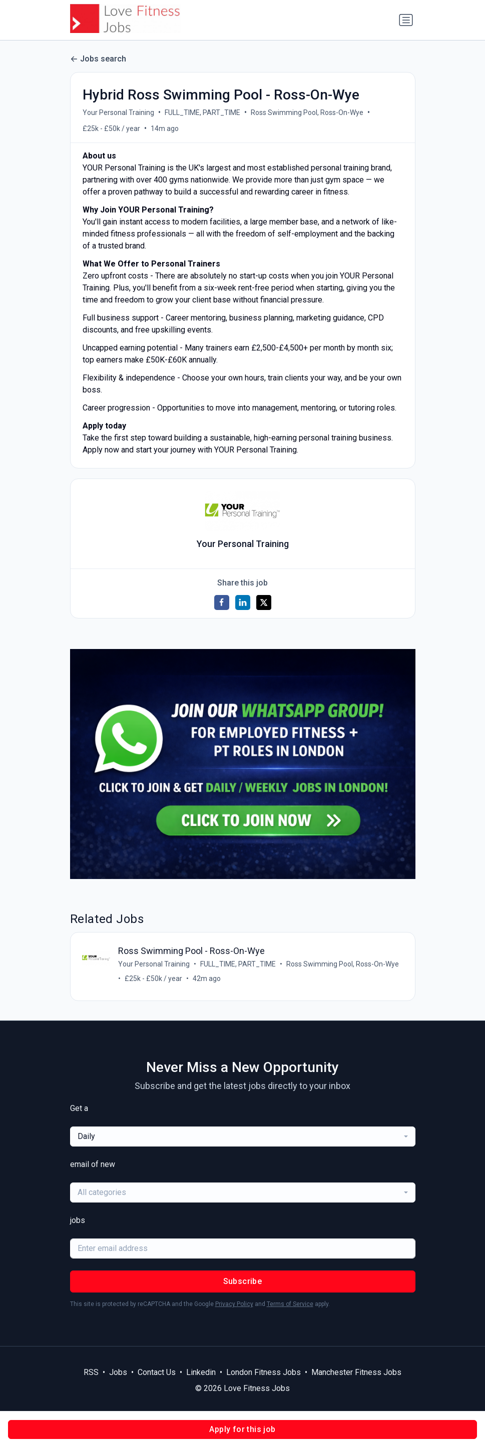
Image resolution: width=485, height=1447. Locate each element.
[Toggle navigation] (405, 20)
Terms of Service (290, 1305)
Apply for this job (242, 1429)
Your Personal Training (118, 112)
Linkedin (201, 1373)
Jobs (118, 1373)
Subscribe (242, 1282)
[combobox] (242, 1138)
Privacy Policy (234, 1305)
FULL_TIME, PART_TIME (202, 112)
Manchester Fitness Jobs (356, 1373)
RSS (91, 1373)
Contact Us (157, 1373)
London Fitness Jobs (263, 1373)
